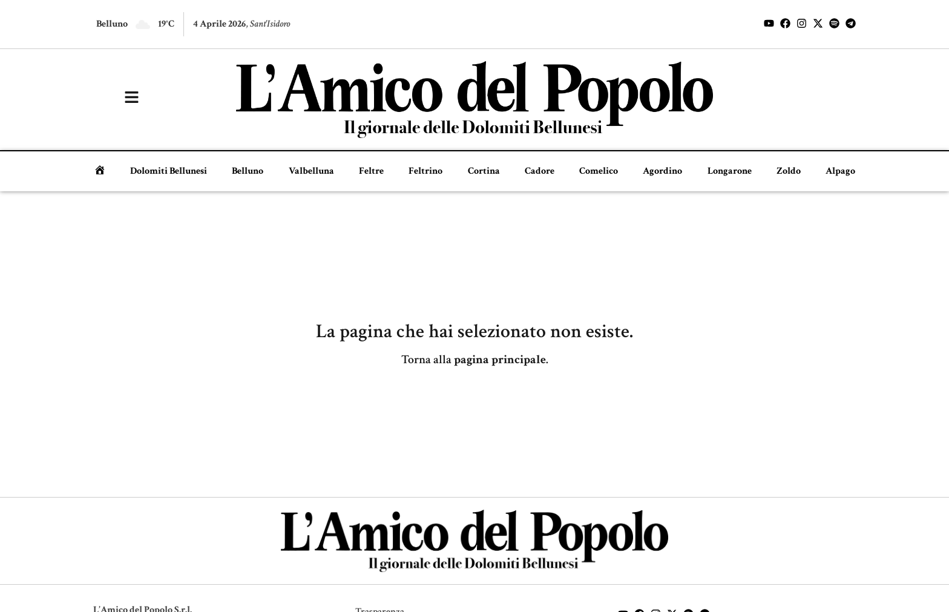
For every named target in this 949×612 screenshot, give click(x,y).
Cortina (484, 171)
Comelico (598, 171)
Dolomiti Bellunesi (168, 171)
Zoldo (789, 171)
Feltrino (425, 171)
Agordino (662, 171)
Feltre (371, 171)
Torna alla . (474, 359)
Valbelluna (311, 171)
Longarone (730, 171)
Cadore (539, 171)
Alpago (840, 171)
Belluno (247, 171)
